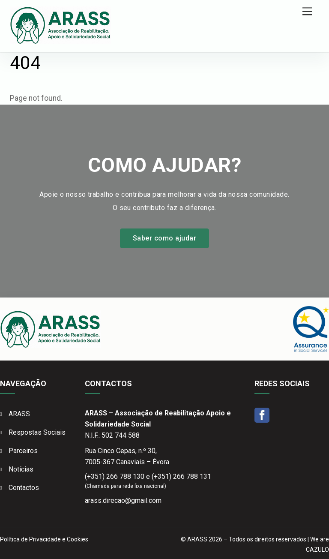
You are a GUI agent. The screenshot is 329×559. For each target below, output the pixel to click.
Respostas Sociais (37, 432)
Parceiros (23, 451)
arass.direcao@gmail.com (123, 500)
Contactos (24, 488)
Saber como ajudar (164, 238)
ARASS (19, 414)
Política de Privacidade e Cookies (44, 539)
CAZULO (317, 549)
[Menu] (307, 11)
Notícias (21, 469)
